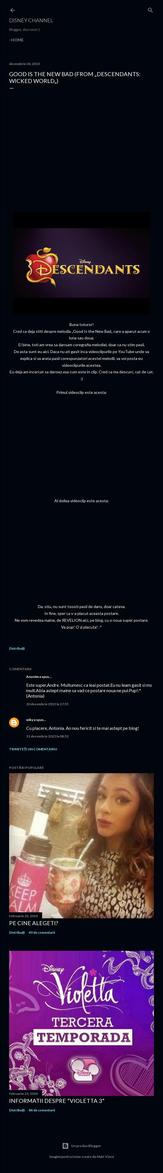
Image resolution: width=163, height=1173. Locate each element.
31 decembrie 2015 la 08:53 (47, 736)
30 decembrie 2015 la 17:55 (47, 704)
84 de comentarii (42, 1110)
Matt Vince (105, 1156)
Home (17, 39)
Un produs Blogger (81, 1145)
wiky (29, 720)
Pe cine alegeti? (33, 922)
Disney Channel (31, 20)
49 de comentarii (42, 932)
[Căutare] (150, 9)
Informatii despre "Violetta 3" (57, 1100)
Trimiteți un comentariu (33, 749)
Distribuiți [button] (17, 648)
